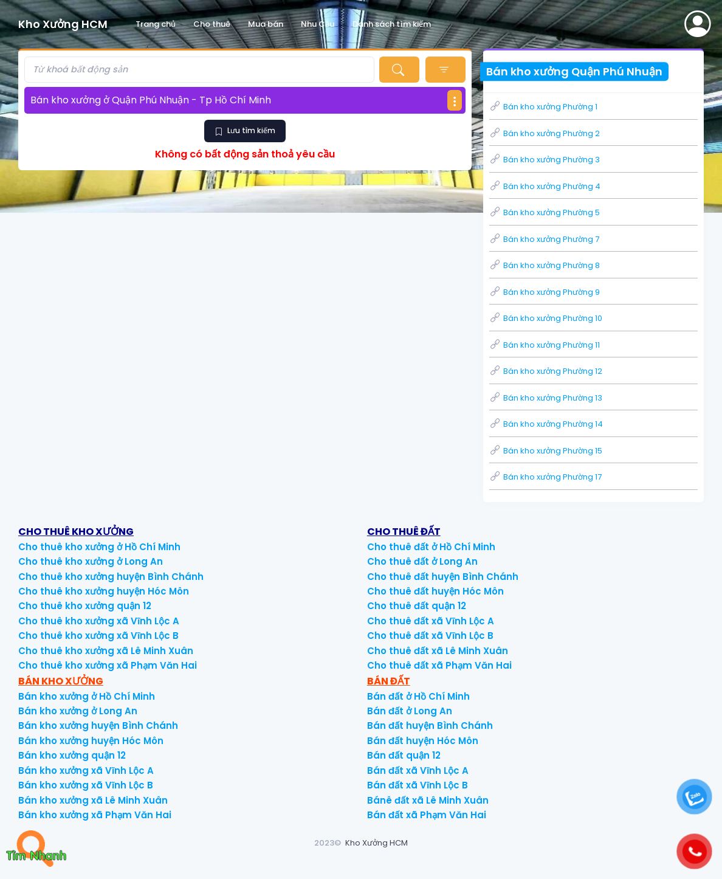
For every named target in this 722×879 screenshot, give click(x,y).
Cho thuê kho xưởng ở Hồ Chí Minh (99, 546)
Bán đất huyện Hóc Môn (422, 740)
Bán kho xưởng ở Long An (77, 711)
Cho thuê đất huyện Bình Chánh (442, 576)
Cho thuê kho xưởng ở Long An (90, 561)
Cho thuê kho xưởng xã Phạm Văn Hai (107, 665)
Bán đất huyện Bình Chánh (430, 725)
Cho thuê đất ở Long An (422, 561)
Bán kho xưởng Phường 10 (545, 318)
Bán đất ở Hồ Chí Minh (418, 696)
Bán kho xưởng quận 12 (72, 755)
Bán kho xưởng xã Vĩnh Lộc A (86, 770)
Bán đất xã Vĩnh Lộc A (418, 770)
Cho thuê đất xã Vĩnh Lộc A (430, 621)
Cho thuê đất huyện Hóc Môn (435, 591)
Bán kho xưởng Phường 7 (544, 239)
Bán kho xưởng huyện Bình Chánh (98, 725)
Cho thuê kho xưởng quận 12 (84, 605)
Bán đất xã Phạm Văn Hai (426, 814)
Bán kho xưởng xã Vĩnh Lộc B (85, 785)
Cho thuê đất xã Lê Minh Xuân (437, 650)
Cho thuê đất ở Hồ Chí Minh (431, 546)
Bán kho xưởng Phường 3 (544, 159)
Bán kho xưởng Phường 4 (544, 186)
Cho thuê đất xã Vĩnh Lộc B (430, 635)
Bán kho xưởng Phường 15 (545, 451)
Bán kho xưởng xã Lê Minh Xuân (93, 800)
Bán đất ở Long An (409, 711)
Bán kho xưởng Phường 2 (544, 133)
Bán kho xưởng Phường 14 (546, 424)
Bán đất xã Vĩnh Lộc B (417, 785)
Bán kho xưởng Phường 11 (544, 345)
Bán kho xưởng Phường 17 (545, 477)
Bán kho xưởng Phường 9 (544, 292)
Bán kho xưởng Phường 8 (544, 265)
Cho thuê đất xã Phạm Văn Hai (439, 665)
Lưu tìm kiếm (245, 130)
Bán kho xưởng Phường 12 (545, 371)
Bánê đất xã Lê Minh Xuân (428, 800)
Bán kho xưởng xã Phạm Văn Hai (94, 814)
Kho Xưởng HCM (376, 843)
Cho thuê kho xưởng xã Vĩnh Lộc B (98, 635)
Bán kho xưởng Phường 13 (545, 398)
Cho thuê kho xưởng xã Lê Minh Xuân (105, 650)
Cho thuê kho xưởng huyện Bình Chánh (111, 576)
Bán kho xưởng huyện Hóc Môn (90, 740)
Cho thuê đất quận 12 (416, 605)
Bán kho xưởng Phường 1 (543, 106)
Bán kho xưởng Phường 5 (544, 212)
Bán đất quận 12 (404, 755)
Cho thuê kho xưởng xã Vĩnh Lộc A (98, 621)
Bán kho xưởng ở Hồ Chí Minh (86, 696)
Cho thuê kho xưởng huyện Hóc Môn (103, 591)
